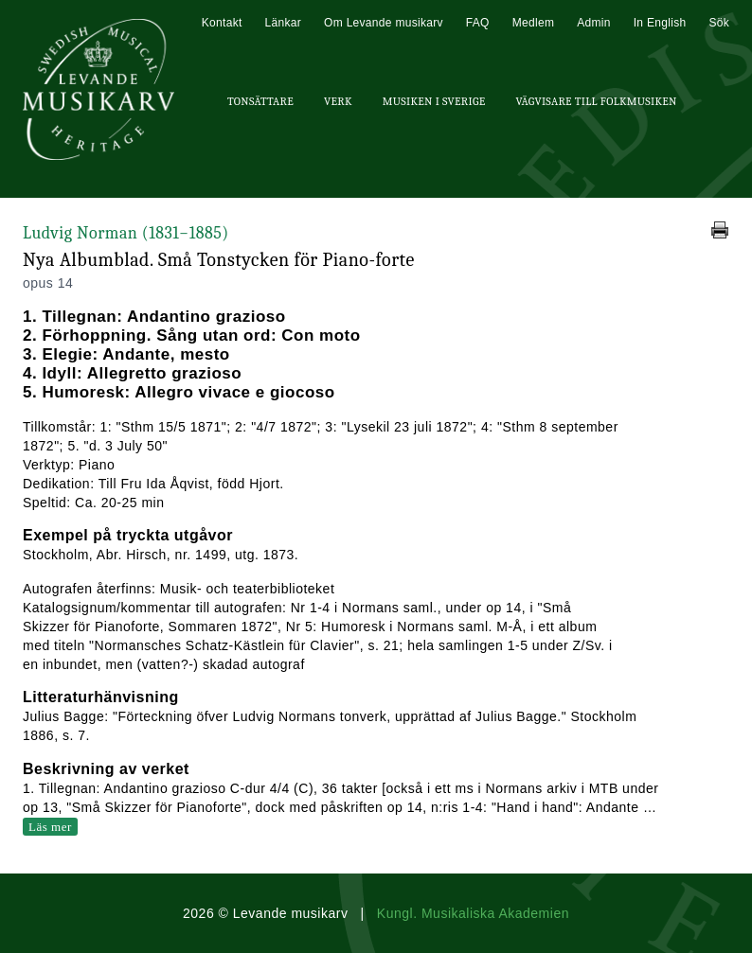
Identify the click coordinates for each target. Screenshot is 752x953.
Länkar (283, 22)
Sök (718, 22)
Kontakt (222, 22)
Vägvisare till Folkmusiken (595, 101)
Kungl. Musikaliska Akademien (473, 913)
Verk (338, 101)
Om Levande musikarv (383, 22)
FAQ (478, 22)
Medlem (533, 22)
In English (660, 22)
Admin (594, 22)
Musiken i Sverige (434, 101)
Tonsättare (260, 101)
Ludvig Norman (126, 233)
